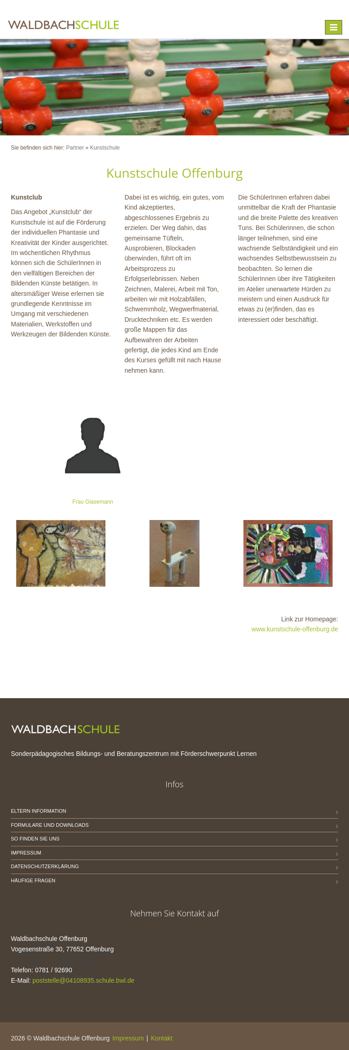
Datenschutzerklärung (45, 866)
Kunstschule (105, 148)
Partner (75, 148)
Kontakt (161, 1038)
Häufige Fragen (33, 880)
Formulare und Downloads (50, 825)
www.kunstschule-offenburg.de (295, 629)
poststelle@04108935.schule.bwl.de (83, 980)
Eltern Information (38, 811)
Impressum (26, 852)
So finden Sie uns (35, 838)
